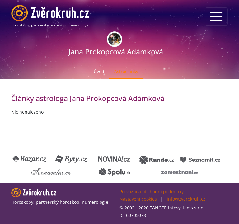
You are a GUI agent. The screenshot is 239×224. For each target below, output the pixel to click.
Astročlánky (126, 71)
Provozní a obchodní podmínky (152, 191)
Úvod (99, 71)
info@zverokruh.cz (186, 199)
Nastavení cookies (138, 199)
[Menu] (216, 16)
